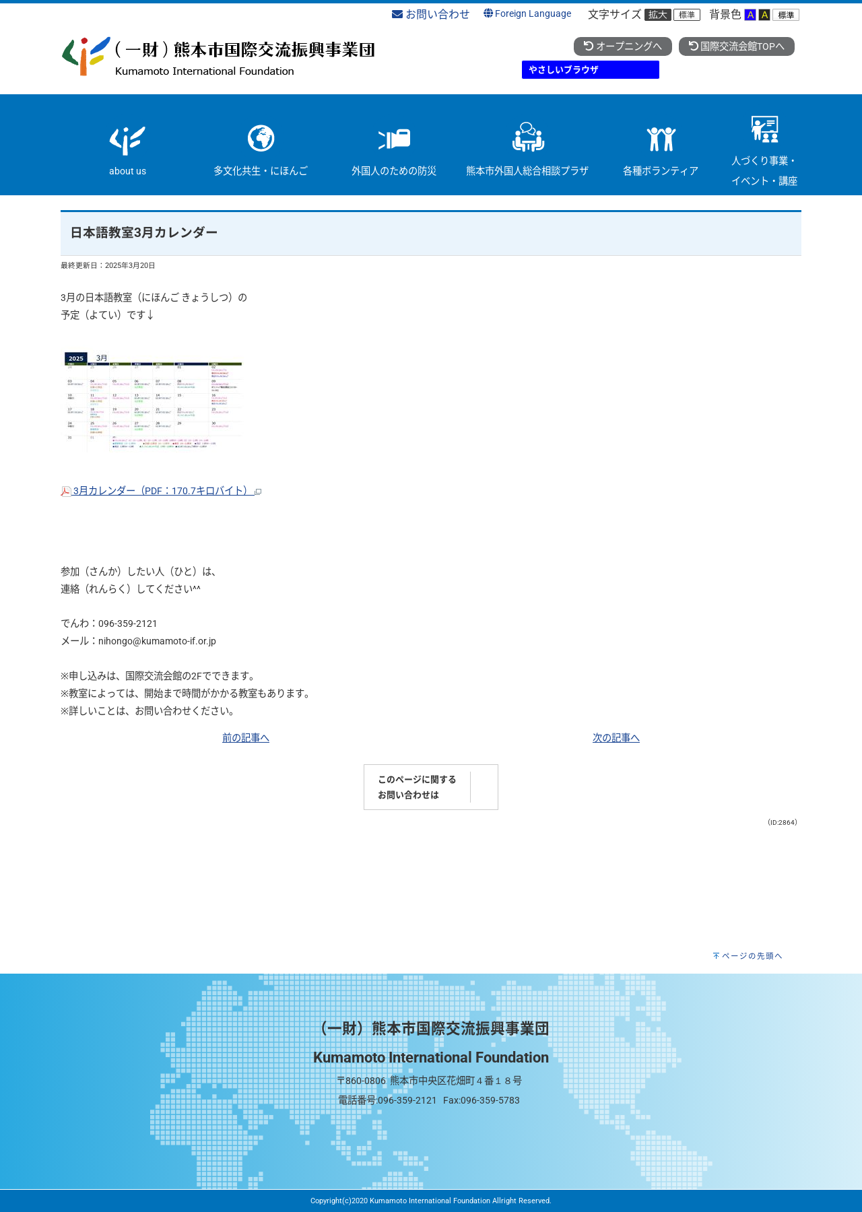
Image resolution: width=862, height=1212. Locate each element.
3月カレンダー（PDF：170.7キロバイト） (161, 491)
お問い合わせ (431, 14)
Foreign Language (527, 14)
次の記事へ (616, 738)
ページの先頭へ (752, 956)
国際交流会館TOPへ (737, 47)
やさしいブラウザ (564, 70)
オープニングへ (622, 47)
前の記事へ (245, 738)
